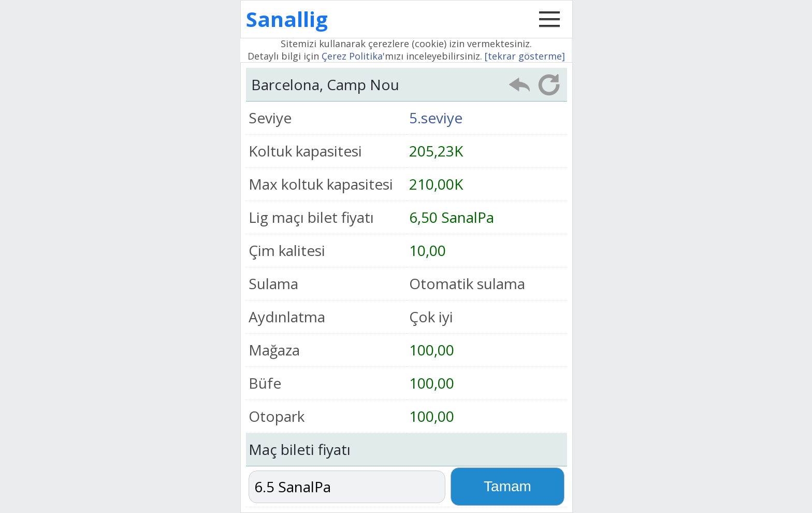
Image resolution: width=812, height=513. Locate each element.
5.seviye (435, 117)
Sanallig (287, 19)
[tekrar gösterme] (525, 56)
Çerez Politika (352, 56)
